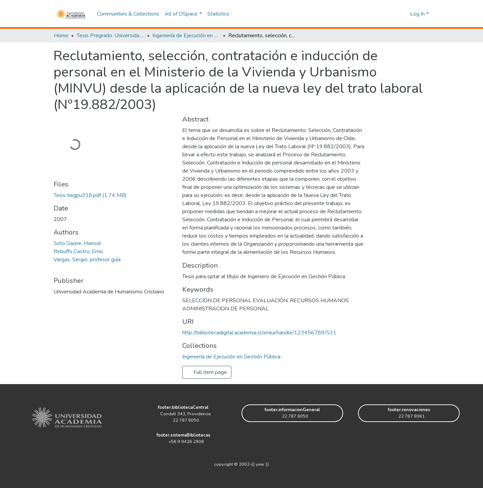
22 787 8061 (409, 416)
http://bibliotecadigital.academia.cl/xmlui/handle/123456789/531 (259, 332)
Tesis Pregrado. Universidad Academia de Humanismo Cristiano (110, 35)
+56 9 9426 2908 (183, 442)
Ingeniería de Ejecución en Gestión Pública (186, 35)
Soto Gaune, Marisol (77, 243)
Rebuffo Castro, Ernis (78, 251)
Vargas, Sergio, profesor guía (87, 259)
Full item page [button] (207, 372)
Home (61, 35)
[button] (404, 14)
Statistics (218, 14)
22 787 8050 (183, 420)
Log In (417, 14)
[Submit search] (394, 14)
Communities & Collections (128, 14)
